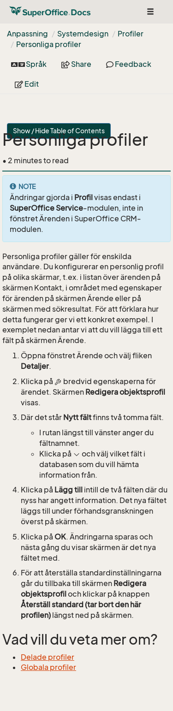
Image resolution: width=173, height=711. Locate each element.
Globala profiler (48, 667)
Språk (29, 64)
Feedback (128, 64)
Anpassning (27, 33)
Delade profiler (47, 657)
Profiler (130, 33)
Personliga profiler (48, 44)
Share (76, 64)
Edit (27, 84)
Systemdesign (82, 33)
